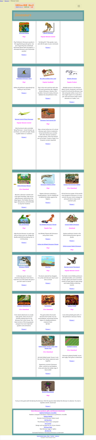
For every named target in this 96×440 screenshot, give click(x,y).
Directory (7, 1)
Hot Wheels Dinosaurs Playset (48, 224)
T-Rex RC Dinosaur (48, 33)
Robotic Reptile (48, 416)
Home (1, 1)
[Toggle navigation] (79, 6)
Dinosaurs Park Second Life (48, 120)
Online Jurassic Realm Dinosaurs (72, 246)
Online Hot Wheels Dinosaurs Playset (48, 244)
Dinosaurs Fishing (24, 267)
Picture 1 (24, 55)
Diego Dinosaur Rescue (24, 186)
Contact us (57, 436)
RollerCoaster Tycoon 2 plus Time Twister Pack (48, 347)
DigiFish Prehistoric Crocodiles (47, 413)
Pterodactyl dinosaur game (24, 78)
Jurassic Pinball (72, 306)
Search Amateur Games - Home (43, 436)
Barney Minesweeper (48, 392)
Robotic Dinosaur (72, 78)
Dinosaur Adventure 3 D (24, 306)
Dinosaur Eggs (48, 427)
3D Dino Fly (48, 431)
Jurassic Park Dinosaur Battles (72, 184)
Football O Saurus (72, 346)
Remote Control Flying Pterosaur (24, 119)
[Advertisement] (71, 42)
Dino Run (48, 267)
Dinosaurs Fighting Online (48, 184)
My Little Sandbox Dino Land (48, 78)
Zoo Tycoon (48, 423)
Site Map (52, 436)
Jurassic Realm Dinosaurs (72, 224)
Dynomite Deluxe (24, 33)
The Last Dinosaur (24, 224)
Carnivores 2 (47, 306)
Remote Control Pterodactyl (72, 267)
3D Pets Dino (48, 420)
